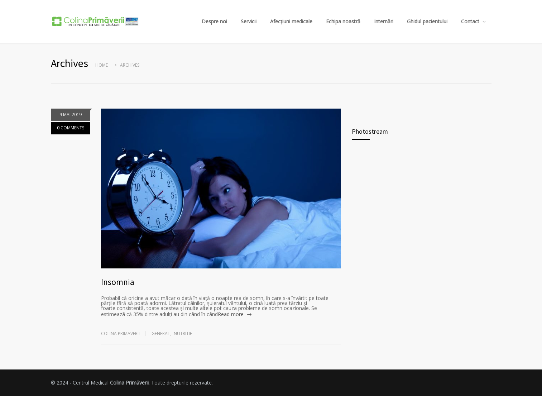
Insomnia (117, 281)
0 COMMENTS (70, 128)
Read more (231, 314)
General (161, 333)
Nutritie (183, 333)
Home (101, 65)
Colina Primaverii (120, 333)
